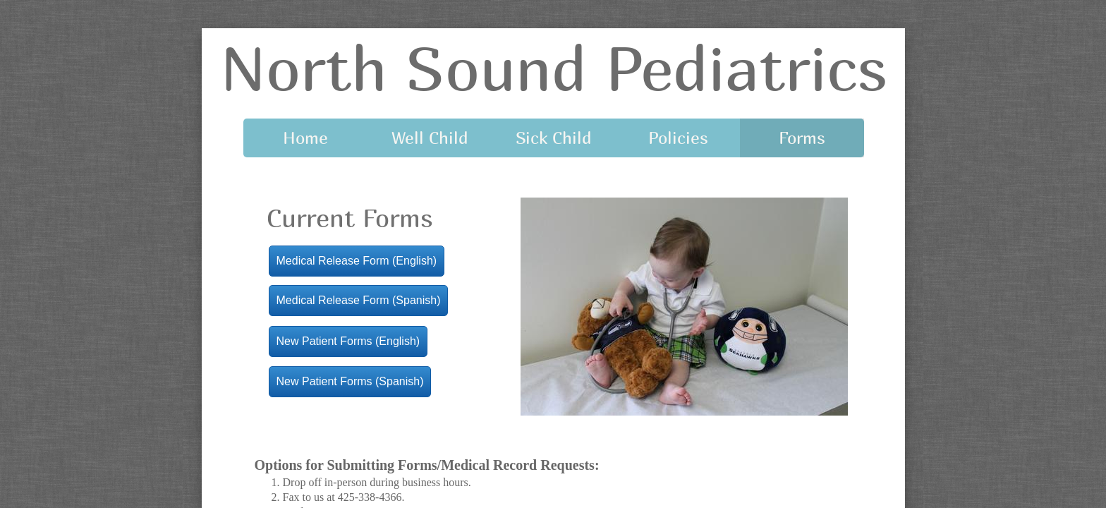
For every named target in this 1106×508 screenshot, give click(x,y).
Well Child (429, 137)
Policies (678, 137)
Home (305, 137)
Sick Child (554, 137)
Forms (802, 137)
